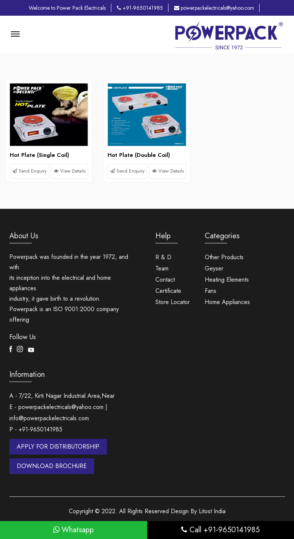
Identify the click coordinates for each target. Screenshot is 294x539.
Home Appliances (227, 302)
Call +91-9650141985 (220, 529)
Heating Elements (227, 279)
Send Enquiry (29, 170)
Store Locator (172, 302)
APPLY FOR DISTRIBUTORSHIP (58, 446)
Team (161, 268)
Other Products (224, 257)
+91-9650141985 (140, 8)
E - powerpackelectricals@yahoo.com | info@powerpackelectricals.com (58, 412)
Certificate (168, 290)
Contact (165, 279)
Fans (210, 290)
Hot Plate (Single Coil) (39, 155)
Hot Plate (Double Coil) (139, 155)
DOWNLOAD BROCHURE (52, 466)
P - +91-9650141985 (35, 429)
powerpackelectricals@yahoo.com (214, 8)
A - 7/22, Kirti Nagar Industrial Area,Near (62, 395)
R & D (163, 257)
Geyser (214, 268)
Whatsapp (73, 529)
